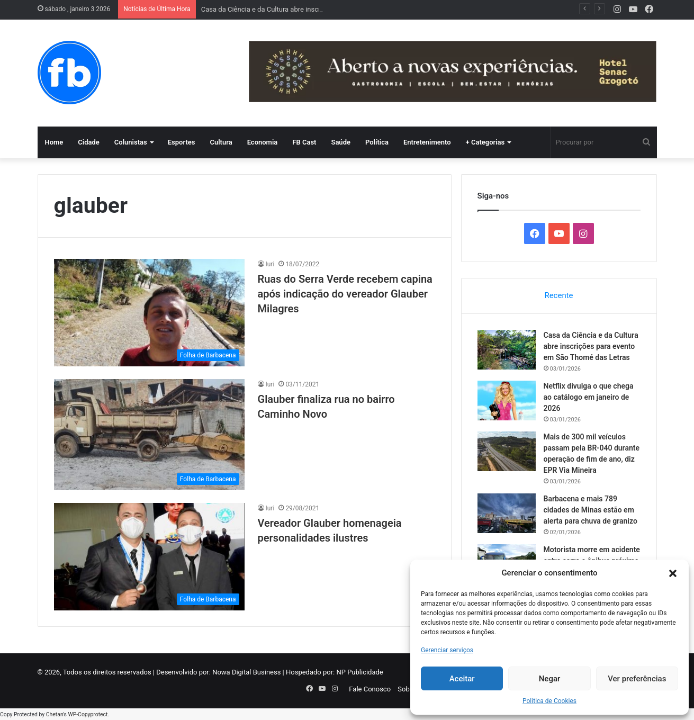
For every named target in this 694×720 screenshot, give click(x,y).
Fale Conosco (370, 689)
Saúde (340, 142)
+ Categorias (485, 142)
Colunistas (130, 142)
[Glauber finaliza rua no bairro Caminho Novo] (149, 434)
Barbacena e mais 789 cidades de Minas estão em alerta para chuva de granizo (590, 509)
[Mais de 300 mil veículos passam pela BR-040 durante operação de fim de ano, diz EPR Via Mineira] (506, 451)
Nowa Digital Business (246, 672)
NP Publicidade (359, 672)
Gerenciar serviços (447, 650)
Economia (262, 142)
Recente (558, 295)
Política (377, 142)
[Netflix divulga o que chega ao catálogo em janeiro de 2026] (506, 400)
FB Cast (304, 142)
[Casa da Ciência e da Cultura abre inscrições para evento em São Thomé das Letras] (506, 350)
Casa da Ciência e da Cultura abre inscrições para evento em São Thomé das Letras (591, 346)
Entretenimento (427, 142)
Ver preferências (637, 678)
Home (54, 142)
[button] (673, 573)
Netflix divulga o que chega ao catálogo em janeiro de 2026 (589, 397)
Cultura (221, 142)
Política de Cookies (549, 701)
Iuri (270, 264)
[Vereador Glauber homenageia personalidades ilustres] (149, 556)
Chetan (54, 714)
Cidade (89, 142)
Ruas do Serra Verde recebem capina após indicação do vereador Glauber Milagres (345, 294)
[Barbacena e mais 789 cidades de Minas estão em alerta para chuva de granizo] (506, 513)
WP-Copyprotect (87, 714)
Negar (550, 678)
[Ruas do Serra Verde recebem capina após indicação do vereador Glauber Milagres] (149, 312)
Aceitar (462, 678)
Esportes (181, 142)
